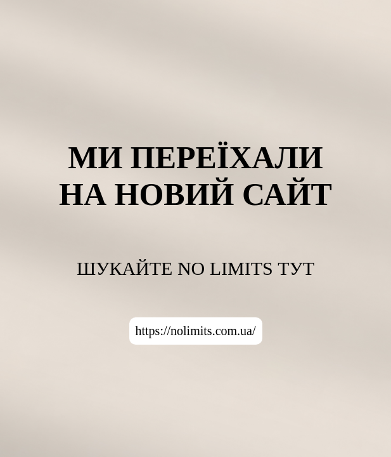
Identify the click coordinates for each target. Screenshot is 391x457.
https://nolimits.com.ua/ (196, 331)
